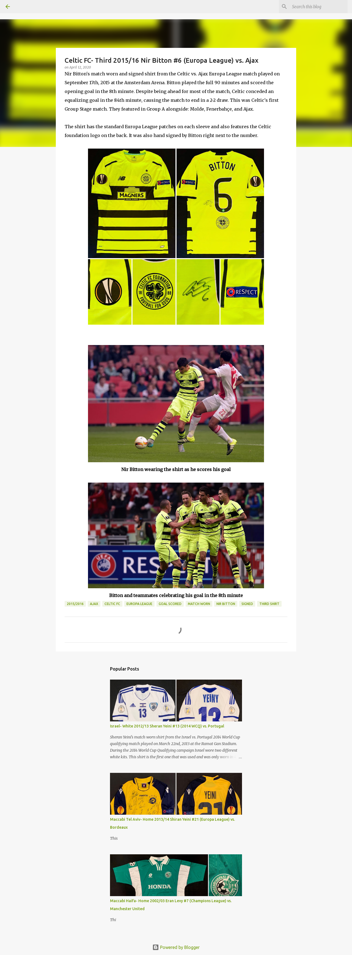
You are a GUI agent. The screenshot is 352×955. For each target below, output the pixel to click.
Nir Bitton (225, 604)
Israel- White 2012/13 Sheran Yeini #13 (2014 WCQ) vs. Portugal (167, 726)
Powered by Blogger (176, 947)
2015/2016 (75, 604)
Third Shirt (269, 604)
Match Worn (199, 604)
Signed (247, 604)
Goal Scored (170, 604)
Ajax (94, 604)
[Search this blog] (319, 6)
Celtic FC (112, 604)
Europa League (139, 604)
